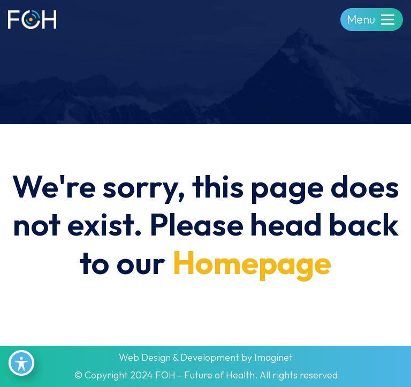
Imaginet (273, 357)
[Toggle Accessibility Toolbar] (21, 363)
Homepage (251, 262)
